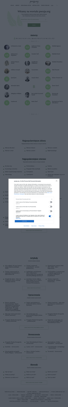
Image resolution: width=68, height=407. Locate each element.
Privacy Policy (41, 225)
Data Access (34, 225)
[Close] (57, 181)
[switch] (50, 202)
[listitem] (34, 199)
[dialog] (34, 203)
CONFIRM (24, 221)
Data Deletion (26, 225)
